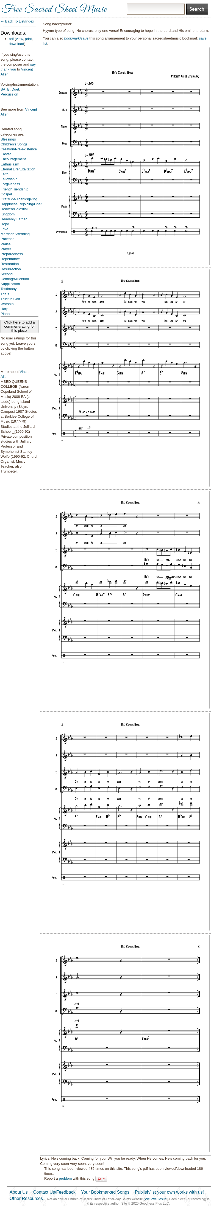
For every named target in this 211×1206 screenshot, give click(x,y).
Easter (6, 154)
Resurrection (11, 269)
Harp (4, 309)
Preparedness (12, 254)
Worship (7, 304)
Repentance (10, 259)
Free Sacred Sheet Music (54, 9)
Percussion (9, 94)
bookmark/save (76, 38)
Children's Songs (14, 144)
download (16, 44)
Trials (5, 294)
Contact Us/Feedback (54, 1192)
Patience (8, 239)
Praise (6, 244)
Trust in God (10, 299)
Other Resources (26, 1198)
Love (4, 229)
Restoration (10, 264)
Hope (5, 224)
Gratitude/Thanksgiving (19, 199)
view (19, 39)
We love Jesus (155, 1199)
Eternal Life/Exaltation (18, 169)
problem (65, 1178)
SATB (5, 89)
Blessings (8, 139)
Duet (15, 89)
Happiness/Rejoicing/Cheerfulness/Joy (31, 204)
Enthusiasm (10, 164)
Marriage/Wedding (15, 234)
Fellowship (9, 179)
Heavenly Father (14, 219)
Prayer (6, 249)
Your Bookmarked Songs (105, 1192)
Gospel (6, 194)
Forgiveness (10, 184)
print (28, 39)
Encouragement (13, 159)
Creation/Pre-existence (19, 149)
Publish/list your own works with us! (169, 1192)
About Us (19, 1192)
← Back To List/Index (17, 21)
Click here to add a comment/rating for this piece (19, 326)
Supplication (10, 284)
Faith (5, 174)
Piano (5, 314)
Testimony (9, 289)
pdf (11, 39)
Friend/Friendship (14, 189)
